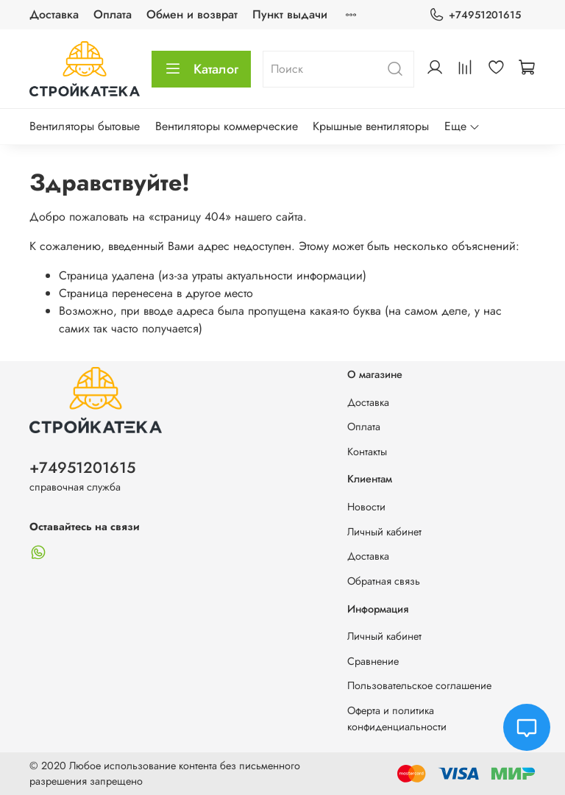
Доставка (54, 14)
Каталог (201, 69)
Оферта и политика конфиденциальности (397, 718)
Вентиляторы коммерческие (226, 126)
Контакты (367, 451)
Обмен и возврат (192, 14)
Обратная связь (383, 581)
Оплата (112, 14)
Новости (366, 506)
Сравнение (373, 661)
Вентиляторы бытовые (84, 126)
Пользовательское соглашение (419, 685)
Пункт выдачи (289, 14)
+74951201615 (475, 15)
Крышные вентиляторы (371, 126)
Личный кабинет (384, 531)
